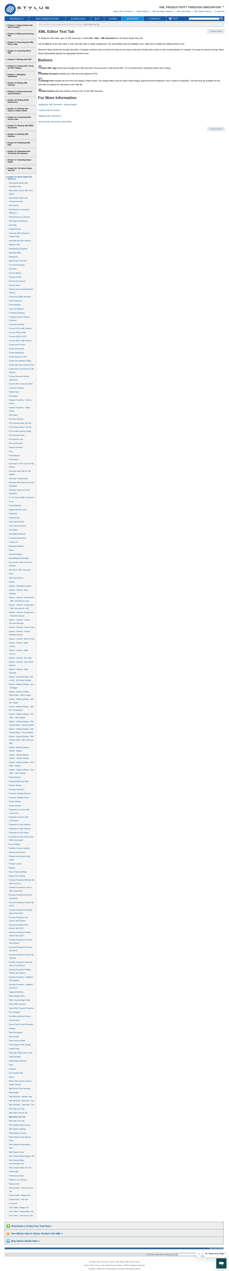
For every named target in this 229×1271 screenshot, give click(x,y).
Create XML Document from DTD (21, 365)
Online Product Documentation (56, 24)
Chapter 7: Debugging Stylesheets (16, 75)
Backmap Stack (15, 253)
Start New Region (15, 1032)
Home (41, 24)
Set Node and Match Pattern (20, 1016)
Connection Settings (16, 324)
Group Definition (15, 505)
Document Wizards (16, 419)
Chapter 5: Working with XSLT (20, 59)
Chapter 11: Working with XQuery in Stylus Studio (18, 110)
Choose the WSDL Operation (20, 297)
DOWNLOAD (78, 18)
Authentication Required (18, 249)
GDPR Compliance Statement (134, 1265)
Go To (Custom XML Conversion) (21, 497)
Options (12, 582)
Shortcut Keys (14, 1020)
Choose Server (15, 285)
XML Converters (102, 1262)
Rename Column (15, 864)
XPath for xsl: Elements (18, 1180)
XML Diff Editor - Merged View (20, 1097)
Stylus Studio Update (17, 1040)
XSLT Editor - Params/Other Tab (21, 1211)
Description (13, 396)
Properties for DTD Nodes (19, 833)
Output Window (15, 777)
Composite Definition (17, 313)
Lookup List (13, 542)
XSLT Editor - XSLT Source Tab (21, 1216)
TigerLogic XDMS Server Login (21, 1053)
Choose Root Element (17, 281)
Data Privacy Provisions (114, 1265)
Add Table (13, 225)
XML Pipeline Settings (17, 1129)
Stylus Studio (14, 1037)
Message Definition (16, 546)
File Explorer (14, 459)
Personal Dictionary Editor (19, 781)
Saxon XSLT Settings (17, 876)
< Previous (213, 31)
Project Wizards (15, 806)
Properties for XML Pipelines (20, 824)
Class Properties (15, 301)
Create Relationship (16, 353)
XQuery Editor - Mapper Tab (19, 1195)
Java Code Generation (17, 526)
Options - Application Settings (20, 586)
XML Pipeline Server (202, 11)
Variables (12, 1069)
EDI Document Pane (17, 435)
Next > (220, 31)
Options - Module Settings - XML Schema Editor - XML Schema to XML (21, 739)
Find (10, 451)
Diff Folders (13, 415)
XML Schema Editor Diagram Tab (21, 1156)
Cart (173, 18)
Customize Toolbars (16, 388)
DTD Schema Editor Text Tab (20, 423)
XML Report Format (16, 1152)
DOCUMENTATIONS (47, 18)
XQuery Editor (14, 1184)
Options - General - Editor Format (22, 639)
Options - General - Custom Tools (21, 627)
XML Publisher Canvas (17, 1133)
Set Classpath (14, 1012)
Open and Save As (16, 578)
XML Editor (120, 1262)
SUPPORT (132, 18)
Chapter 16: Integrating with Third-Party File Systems (19, 152)
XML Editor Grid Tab (16, 1109)
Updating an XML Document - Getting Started (57, 104)
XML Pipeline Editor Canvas (19, 1125)
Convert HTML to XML (17, 332)
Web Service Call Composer (20, 1088)
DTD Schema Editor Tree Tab (20, 427)
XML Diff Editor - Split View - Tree (21, 1105)
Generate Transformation (18, 478)
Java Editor (13, 530)
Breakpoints (13, 257)
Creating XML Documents (49, 110)
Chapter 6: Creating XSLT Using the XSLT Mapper (20, 67)
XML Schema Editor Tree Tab (20, 1168)
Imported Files (14, 518)
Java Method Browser (17, 534)
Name (11, 550)
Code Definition (15, 305)
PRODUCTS (17, 18)
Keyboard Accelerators (17, 538)
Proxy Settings (14, 844)
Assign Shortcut (15, 229)
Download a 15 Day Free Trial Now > (31, 1226)
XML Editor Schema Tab (18, 1113)
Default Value (14, 392)
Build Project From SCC (18, 261)
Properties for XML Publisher (20, 829)
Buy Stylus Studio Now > (25, 1241)
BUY (97, 18)
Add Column (13, 205)
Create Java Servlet (16, 349)
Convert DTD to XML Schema (20, 328)
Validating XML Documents (49, 116)
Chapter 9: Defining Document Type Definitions (20, 92)
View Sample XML (16, 1073)
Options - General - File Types (20, 658)
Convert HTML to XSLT (18, 336)
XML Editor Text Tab (17, 1117)
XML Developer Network (162, 11)
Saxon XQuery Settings (18, 872)
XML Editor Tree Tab (16, 1121)
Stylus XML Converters (123, 11)
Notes (11, 574)
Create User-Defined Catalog (20, 361)
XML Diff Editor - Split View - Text (21, 1101)
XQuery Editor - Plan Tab (18, 1199)
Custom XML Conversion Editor (21, 384)
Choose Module (15, 273)
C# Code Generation (17, 265)
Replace (12, 868)
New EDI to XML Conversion (20, 570)
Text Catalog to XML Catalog (20, 1045)
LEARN (113, 18)
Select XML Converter (17, 1004)
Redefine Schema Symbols (19, 848)
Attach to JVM (14, 245)
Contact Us (219, 11)
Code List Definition (16, 309)
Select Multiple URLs (17, 996)
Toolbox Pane (14, 1049)
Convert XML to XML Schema (20, 341)
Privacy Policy (89, 1265)
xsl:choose (13, 1203)
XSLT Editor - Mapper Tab (19, 1207)
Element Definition (16, 447)
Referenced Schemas (17, 852)
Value (11, 1065)
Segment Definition (16, 992)
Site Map (92, 1262)
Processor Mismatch (16, 789)
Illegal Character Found (18, 510)
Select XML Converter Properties (21, 1008)
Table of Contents (76, 24)
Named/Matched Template (19, 558)
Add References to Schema (19, 217)
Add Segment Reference (18, 221)
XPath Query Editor (16, 1176)
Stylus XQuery (142, 11)
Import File (13, 514)
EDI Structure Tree (16, 439)
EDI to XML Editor (16, 443)
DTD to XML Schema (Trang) (20, 431)
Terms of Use (99, 1265)
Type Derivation (15, 1057)
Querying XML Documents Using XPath (55, 122)
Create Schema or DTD (18, 357)
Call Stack (13, 269)
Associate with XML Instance (20, 241)
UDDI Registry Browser (18, 1061)
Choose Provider (15, 277)
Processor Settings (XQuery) (20, 793)
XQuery (112, 1262)
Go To (11, 501)
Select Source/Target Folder (19, 1000)
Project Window (15, 801)
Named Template (15, 554)
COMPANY (155, 18)
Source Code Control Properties (21, 1024)
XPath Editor (14, 1172)
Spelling (12, 1028)
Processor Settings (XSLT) (19, 798)
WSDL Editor (14, 1093)
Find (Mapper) (14, 455)
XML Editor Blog (183, 11)
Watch (11, 1077)
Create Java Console (17, 345)
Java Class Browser (16, 522)
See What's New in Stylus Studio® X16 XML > (37, 1233)
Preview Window (15, 785)
